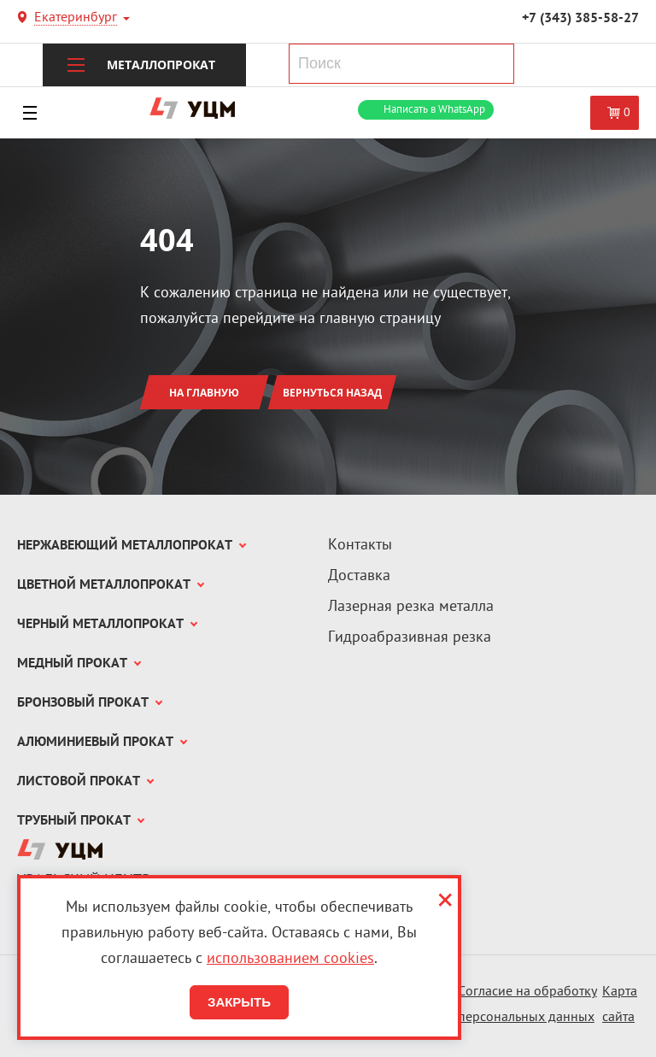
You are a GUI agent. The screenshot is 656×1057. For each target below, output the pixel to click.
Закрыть (239, 1002)
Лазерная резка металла (411, 607)
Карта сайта (619, 1005)
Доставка (359, 576)
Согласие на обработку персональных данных (527, 1005)
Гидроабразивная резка (409, 638)
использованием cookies (290, 959)
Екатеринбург (75, 19)
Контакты (360, 545)
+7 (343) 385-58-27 (580, 18)
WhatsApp (434, 110)
